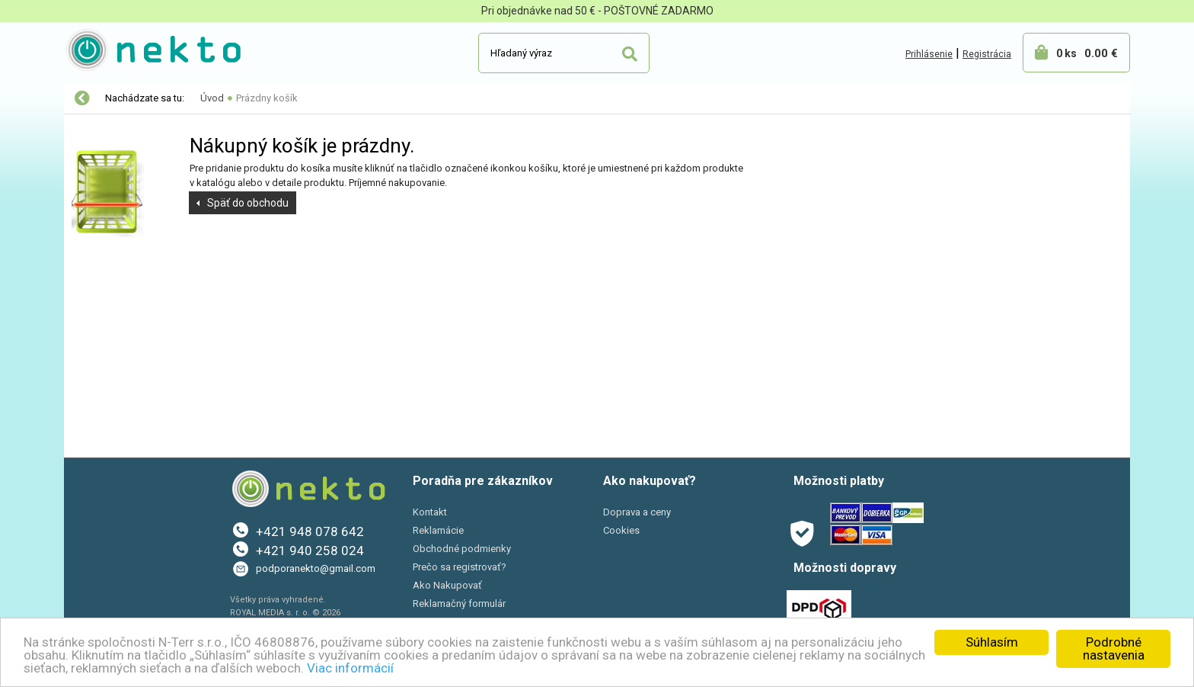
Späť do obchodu (248, 203)
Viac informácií (350, 668)
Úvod (212, 98)
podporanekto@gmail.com (315, 568)
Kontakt (430, 512)
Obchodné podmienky (462, 548)
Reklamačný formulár (459, 603)
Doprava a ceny (637, 512)
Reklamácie (438, 530)
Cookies (621, 530)
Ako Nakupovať (447, 585)
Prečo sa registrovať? (459, 567)
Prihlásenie (929, 54)
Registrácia (987, 54)
